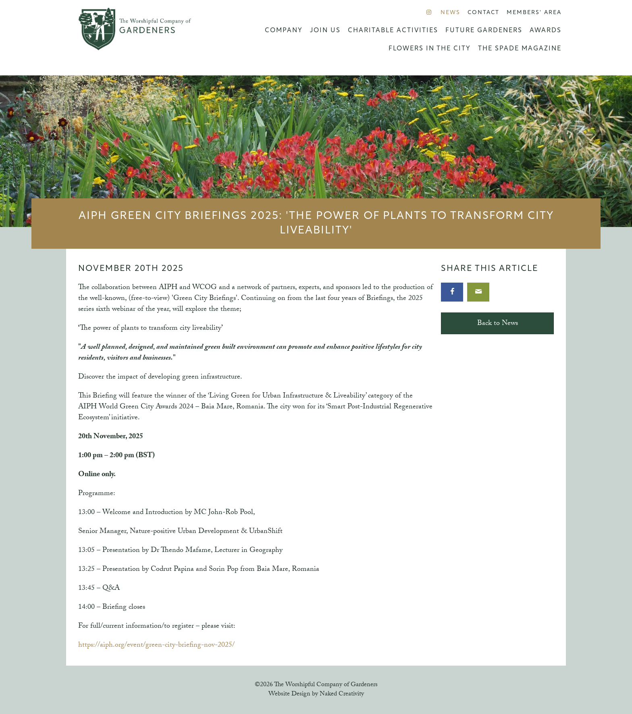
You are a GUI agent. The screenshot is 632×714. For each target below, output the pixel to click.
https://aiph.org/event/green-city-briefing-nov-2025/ (156, 645)
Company (284, 30)
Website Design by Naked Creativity (316, 694)
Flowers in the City (430, 49)
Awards (545, 30)
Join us (325, 30)
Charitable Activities (393, 30)
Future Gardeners (483, 30)
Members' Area (534, 13)
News (450, 13)
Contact (483, 13)
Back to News (497, 324)
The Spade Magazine (519, 49)
